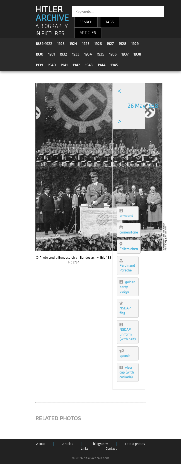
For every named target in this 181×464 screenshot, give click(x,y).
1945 (114, 65)
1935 (100, 54)
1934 (88, 54)
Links (84, 448)
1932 (63, 54)
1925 (85, 43)
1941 (64, 65)
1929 (135, 43)
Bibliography (99, 443)
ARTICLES (88, 32)
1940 (52, 65)
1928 (122, 43)
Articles (67, 443)
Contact (111, 448)
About (40, 443)
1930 (39, 54)
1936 (112, 54)
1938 (137, 54)
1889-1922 (44, 43)
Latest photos (135, 443)
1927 (110, 43)
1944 (101, 65)
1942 (76, 65)
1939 (39, 65)
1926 (98, 43)
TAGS (109, 22)
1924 (73, 43)
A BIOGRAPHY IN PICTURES (51, 30)
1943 (89, 65)
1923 (61, 43)
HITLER (52, 14)
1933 (75, 54)
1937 (125, 54)
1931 (51, 54)
